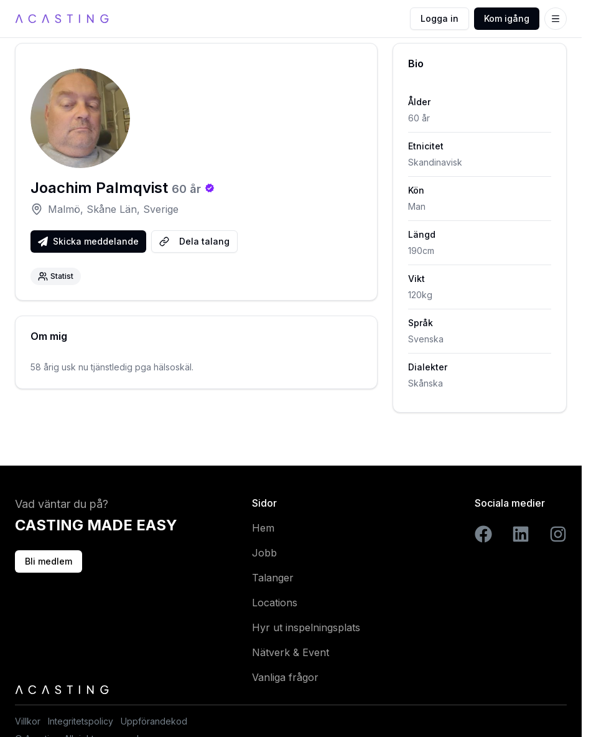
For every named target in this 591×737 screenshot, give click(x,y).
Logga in (439, 18)
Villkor (27, 721)
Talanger (273, 577)
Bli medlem (48, 561)
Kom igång (506, 18)
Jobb (264, 553)
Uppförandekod (154, 721)
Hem (263, 528)
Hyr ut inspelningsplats (306, 627)
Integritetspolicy (80, 721)
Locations (274, 602)
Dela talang (194, 241)
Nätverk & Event (290, 652)
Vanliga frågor (285, 677)
